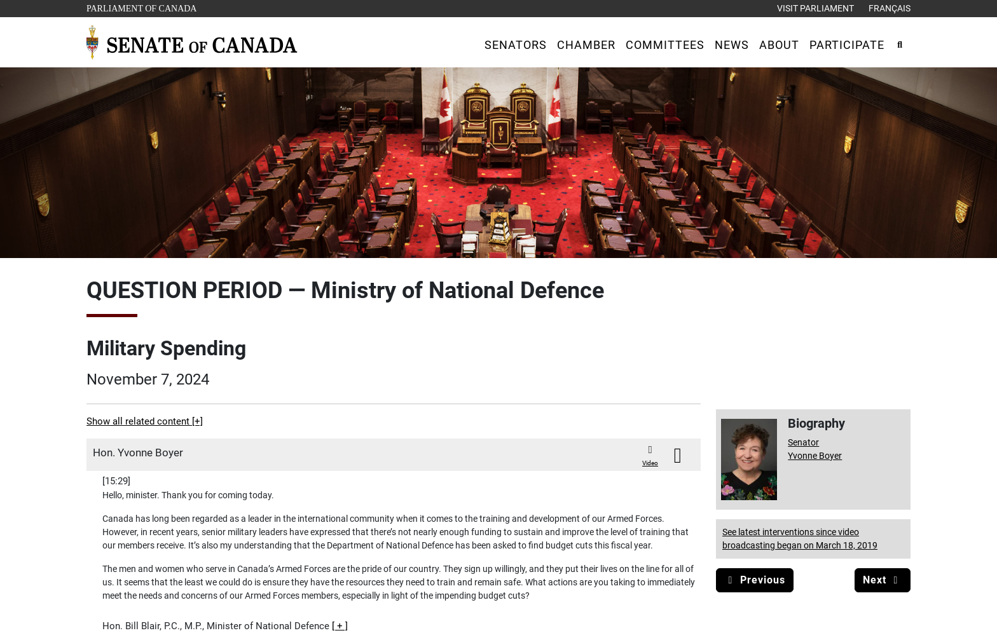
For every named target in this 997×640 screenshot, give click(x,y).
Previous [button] (754, 580)
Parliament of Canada (141, 7)
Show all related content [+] (144, 421)
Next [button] (882, 580)
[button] (515, 45)
